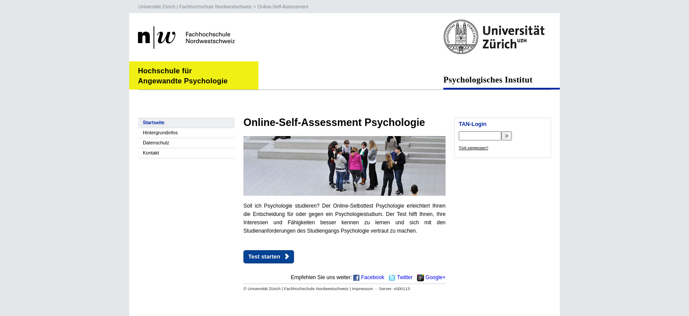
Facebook (372, 277)
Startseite (153, 122)
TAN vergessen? (473, 148)
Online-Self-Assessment (282, 6)
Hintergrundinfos (160, 132)
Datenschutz (156, 142)
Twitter (405, 277)
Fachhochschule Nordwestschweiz (215, 6)
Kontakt (151, 152)
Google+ (435, 277)
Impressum (362, 288)
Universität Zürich (156, 6)
